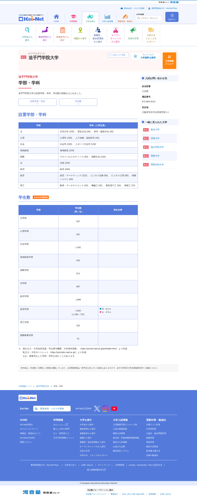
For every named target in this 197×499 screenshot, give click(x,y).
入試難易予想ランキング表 (125, 424)
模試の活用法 (152, 446)
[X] (97, 410)
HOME (23, 420)
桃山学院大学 (157, 147)
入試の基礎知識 (120, 429)
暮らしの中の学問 (61, 429)
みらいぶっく (59, 424)
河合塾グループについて (96, 494)
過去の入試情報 (120, 442)
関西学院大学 (157, 164)
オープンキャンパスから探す (93, 446)
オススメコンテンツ (29, 429)
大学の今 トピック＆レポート (94, 455)
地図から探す (86, 438)
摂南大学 (155, 138)
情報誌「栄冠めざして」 (31, 433)
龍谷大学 (155, 129)
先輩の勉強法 (152, 455)
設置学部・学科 (37, 101)
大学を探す (86, 420)
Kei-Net (24, 408)
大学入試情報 (120, 420)
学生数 (78, 101)
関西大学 (155, 156)
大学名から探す (87, 424)
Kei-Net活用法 (26, 424)
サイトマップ (104, 465)
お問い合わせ (87, 465)
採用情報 (152, 494)
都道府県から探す (88, 429)
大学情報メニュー (169, 62)
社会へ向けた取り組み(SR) (133, 494)
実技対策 (150, 442)
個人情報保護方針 (95, 470)
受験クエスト (26, 442)
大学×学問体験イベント (63, 438)
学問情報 (58, 420)
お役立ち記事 (119, 446)
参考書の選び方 (153, 451)
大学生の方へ (70, 465)
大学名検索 (140, 14)
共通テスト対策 (153, 424)
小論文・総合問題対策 (156, 433)
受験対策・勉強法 (156, 420)
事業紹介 (114, 494)
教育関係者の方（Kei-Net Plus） (165, 8)
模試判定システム (121, 451)
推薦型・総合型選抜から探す (93, 442)
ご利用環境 (119, 465)
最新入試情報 (119, 433)
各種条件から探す (88, 433)
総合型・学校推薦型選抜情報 (126, 438)
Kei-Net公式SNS (83, 408)
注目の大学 (85, 451)
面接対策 (150, 438)
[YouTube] (114, 410)
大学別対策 (151, 429)
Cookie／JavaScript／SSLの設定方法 (145, 465)
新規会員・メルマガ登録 (134, 8)
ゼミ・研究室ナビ (61, 433)
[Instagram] (106, 410)
